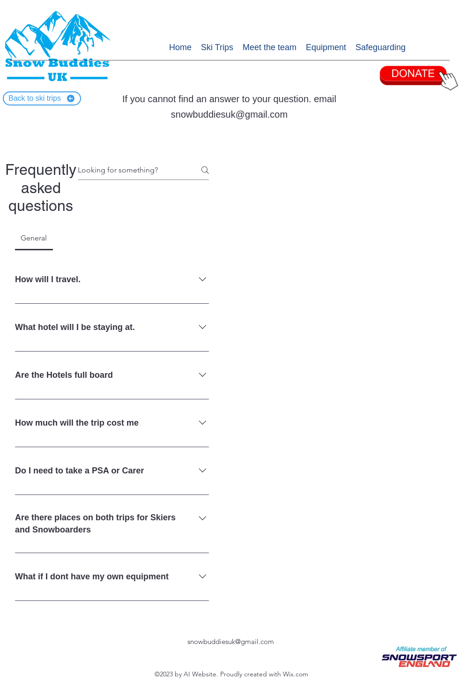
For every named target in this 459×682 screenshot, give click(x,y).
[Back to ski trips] (42, 98)
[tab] (34, 238)
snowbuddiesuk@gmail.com (229, 114)
